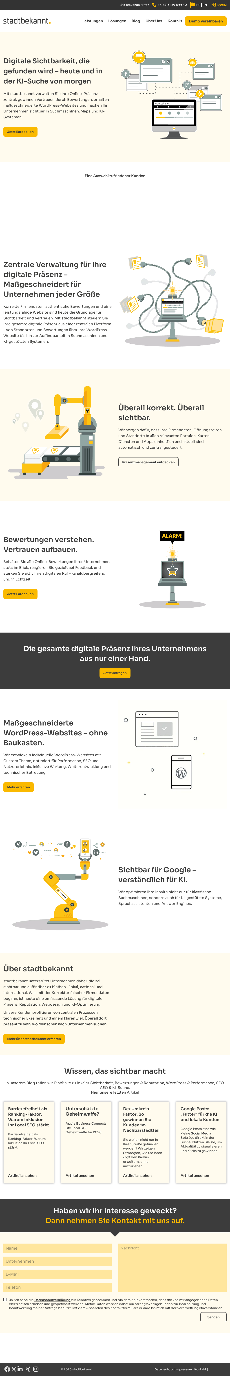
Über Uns (154, 21)
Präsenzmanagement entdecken (148, 462)
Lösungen (117, 21)
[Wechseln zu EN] (204, 5)
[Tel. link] (169, 5)
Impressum (183, 1369)
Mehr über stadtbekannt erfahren (34, 1039)
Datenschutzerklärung (52, 1300)
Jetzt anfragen (115, 673)
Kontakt (175, 21)
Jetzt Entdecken (20, 132)
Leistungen (92, 21)
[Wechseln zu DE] (198, 5)
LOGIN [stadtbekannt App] (219, 4)
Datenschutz (164, 1369)
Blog (136, 21)
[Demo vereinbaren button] (206, 21)
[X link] (13, 1370)
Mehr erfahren (18, 787)
